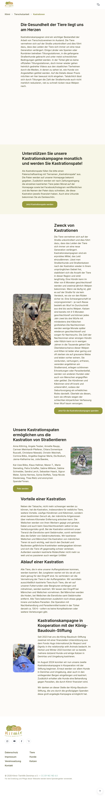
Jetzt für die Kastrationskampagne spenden (78, 411)
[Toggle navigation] (98, 4)
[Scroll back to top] (100, 791)
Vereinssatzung (13, 761)
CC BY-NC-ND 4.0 (49, 775)
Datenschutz (11, 752)
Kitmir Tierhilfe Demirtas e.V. (9, 4)
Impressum (10, 756)
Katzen (33, 761)
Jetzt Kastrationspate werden (39, 204)
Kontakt (9, 765)
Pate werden (22, 488)
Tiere (32, 752)
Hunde (33, 756)
